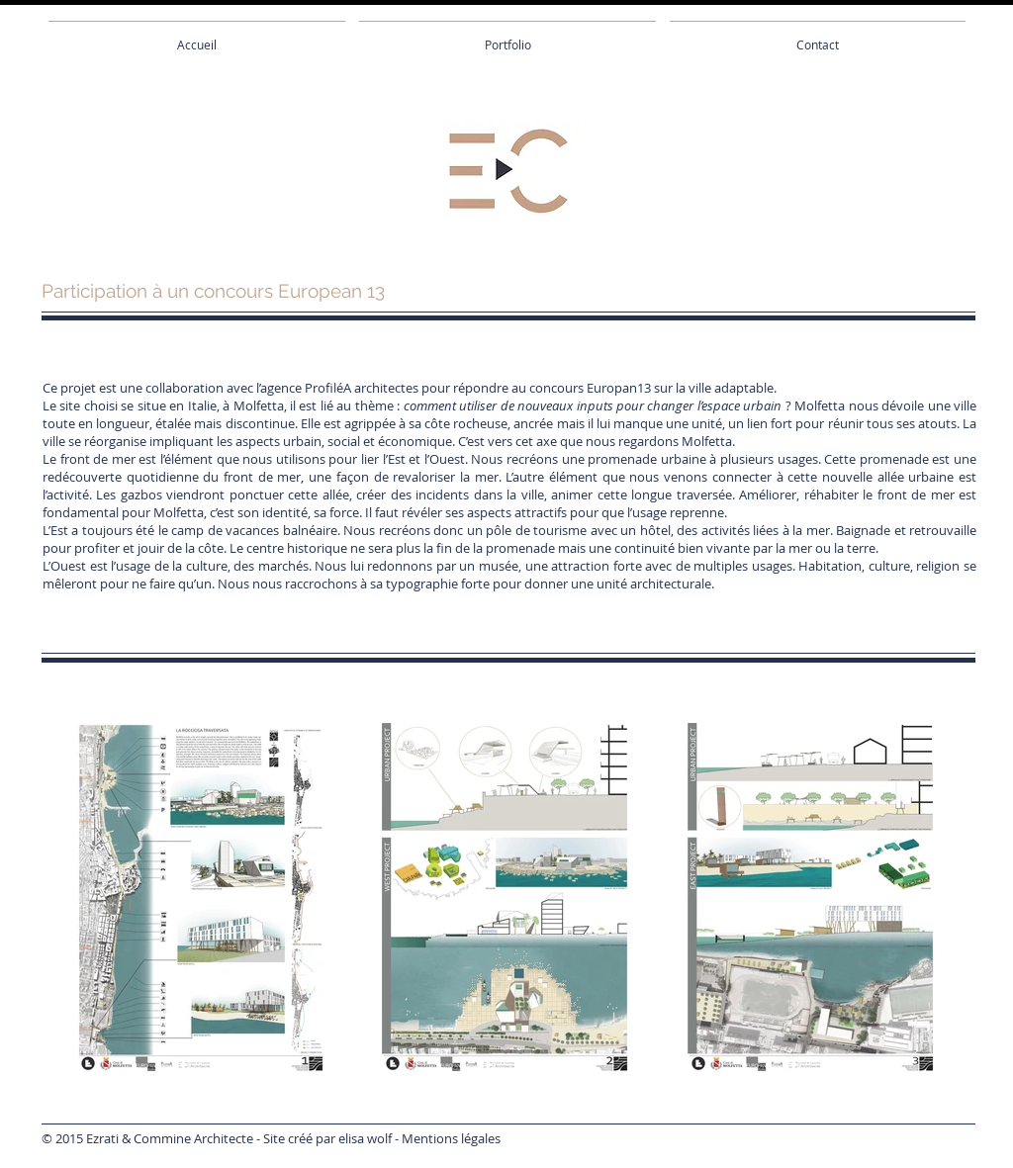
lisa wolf (368, 1138)
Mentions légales (451, 1138)
